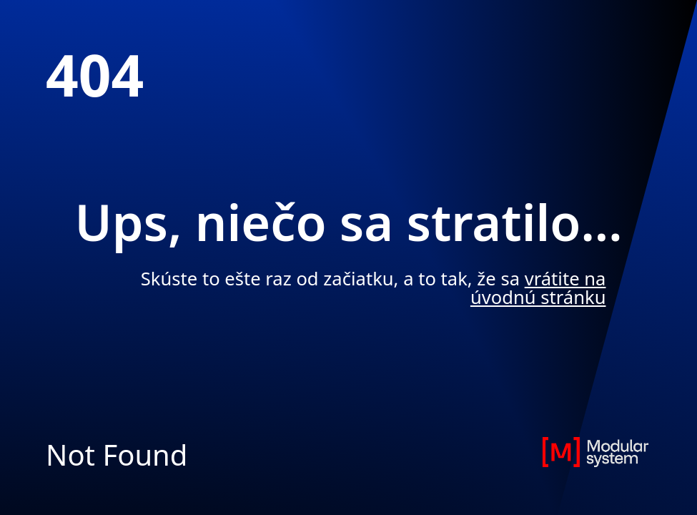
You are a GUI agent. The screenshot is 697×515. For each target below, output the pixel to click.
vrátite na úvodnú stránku (538, 288)
